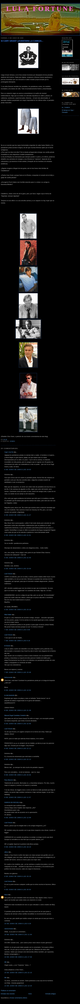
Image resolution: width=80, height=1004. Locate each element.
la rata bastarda (9, 695)
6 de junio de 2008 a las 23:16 (17, 609)
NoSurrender (8, 677)
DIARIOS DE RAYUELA (12, 802)
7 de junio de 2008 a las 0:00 (17, 630)
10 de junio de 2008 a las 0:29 (17, 923)
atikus (6, 852)
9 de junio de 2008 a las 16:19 (17, 847)
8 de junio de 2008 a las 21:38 (17, 710)
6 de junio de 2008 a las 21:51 (17, 535)
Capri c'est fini (8, 452)
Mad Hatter (8, 614)
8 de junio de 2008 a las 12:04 (17, 690)
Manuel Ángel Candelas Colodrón (15, 715)
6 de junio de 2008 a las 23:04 (17, 568)
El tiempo (66, 107)
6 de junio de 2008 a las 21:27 (17, 515)
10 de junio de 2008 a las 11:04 (18, 934)
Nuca (6, 894)
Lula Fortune (40, 8)
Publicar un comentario (8, 990)
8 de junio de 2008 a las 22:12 (17, 748)
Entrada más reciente (8, 994)
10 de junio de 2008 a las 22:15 (18, 972)
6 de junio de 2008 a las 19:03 (17, 469)
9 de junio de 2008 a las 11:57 (17, 797)
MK (5, 962)
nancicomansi (8, 928)
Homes (12, 441)
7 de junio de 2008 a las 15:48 (17, 672)
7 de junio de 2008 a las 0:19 (17, 640)
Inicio (30, 994)
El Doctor (7, 646)
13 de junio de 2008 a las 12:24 (18, 986)
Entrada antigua (50, 994)
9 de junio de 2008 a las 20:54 (17, 889)
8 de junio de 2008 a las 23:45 (17, 775)
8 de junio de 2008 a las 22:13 (17, 759)
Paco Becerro (8, 780)
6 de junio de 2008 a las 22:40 (17, 557)
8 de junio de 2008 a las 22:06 (17, 723)
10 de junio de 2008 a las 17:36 (18, 957)
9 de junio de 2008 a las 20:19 (17, 876)
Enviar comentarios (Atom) (18, 998)
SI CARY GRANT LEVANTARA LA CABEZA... (22, 41)
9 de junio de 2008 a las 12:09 (17, 817)
